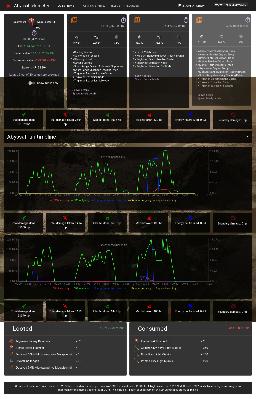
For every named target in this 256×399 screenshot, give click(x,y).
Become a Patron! (191, 5)
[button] (128, 137)
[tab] (66, 5)
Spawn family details (84, 91)
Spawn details (80, 88)
